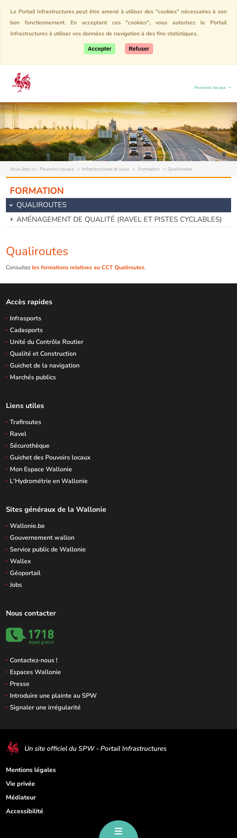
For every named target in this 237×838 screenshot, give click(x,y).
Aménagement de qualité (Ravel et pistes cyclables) (119, 219)
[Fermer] (139, 48)
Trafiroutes (25, 422)
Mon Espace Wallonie (41, 469)
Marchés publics (33, 377)
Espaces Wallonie (35, 672)
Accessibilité (24, 811)
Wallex (20, 561)
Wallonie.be (27, 526)
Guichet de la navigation (45, 365)
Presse (20, 684)
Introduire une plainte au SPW (53, 696)
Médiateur (21, 797)
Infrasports (25, 318)
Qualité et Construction (43, 354)
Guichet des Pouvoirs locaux (50, 457)
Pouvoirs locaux (210, 88)
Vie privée (20, 783)
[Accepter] (99, 48)
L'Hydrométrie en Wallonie (49, 481)
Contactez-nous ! (33, 660)
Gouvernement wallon (42, 538)
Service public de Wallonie (48, 549)
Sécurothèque (30, 446)
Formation (148, 169)
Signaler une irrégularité (45, 707)
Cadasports (26, 330)
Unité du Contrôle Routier (46, 342)
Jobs (16, 585)
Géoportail (25, 573)
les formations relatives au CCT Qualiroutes (88, 267)
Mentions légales (31, 770)
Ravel (18, 434)
